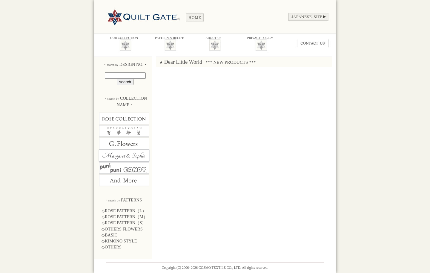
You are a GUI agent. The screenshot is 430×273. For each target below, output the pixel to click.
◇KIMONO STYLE (119, 241)
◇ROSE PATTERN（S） (124, 222)
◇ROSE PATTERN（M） (125, 216)
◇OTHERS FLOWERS (122, 229)
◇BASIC (109, 235)
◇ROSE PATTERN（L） (124, 210)
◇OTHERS (112, 247)
